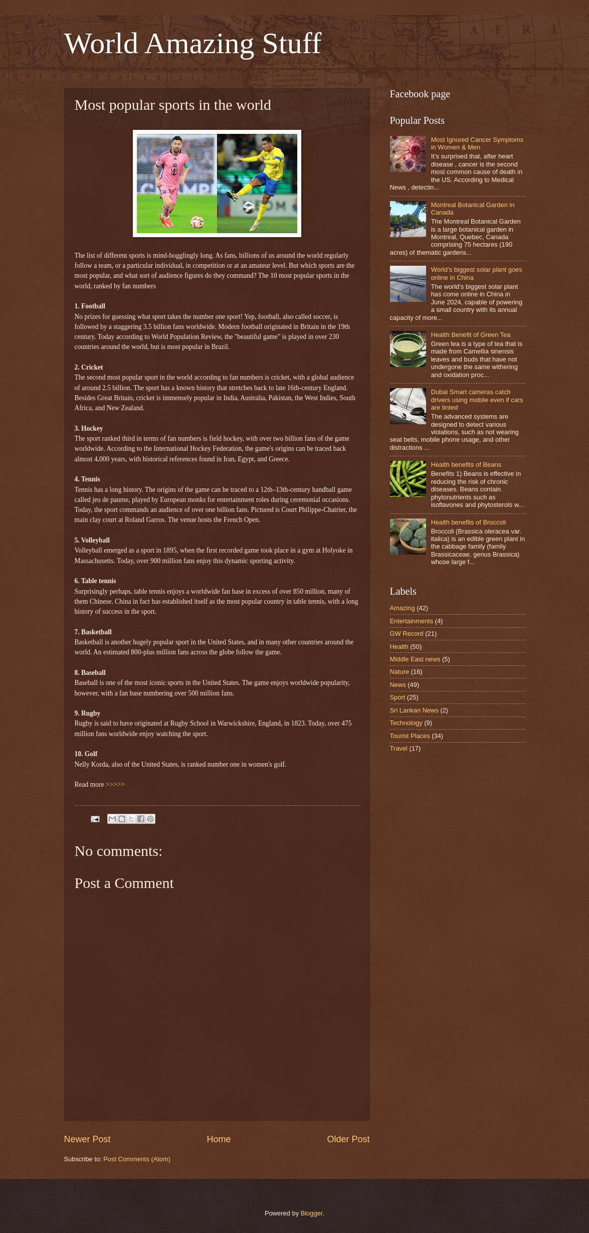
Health (399, 646)
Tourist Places (410, 736)
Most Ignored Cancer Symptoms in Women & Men (477, 143)
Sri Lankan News (414, 710)
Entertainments (412, 621)
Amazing (402, 608)
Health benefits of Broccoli (468, 522)
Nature (400, 671)
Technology (406, 723)
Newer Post (87, 1139)
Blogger (312, 1213)
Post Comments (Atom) (136, 1159)
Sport (398, 697)
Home (219, 1139)
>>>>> (115, 784)
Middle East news (415, 659)
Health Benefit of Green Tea (471, 334)
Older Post (348, 1139)
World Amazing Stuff (193, 43)
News (398, 684)
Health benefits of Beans (466, 464)
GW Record (407, 633)
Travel (399, 748)
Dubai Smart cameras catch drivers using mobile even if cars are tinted (477, 399)
